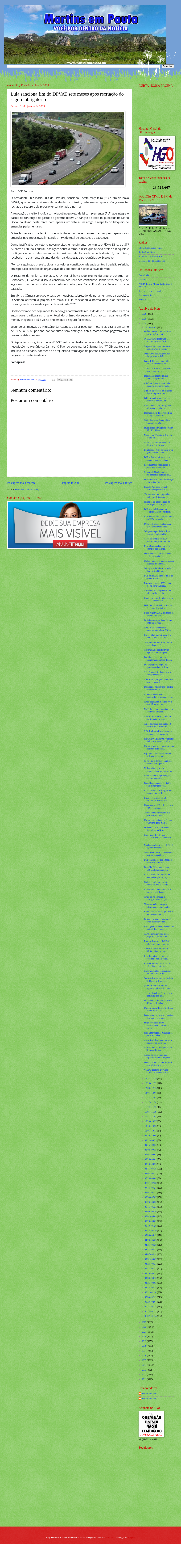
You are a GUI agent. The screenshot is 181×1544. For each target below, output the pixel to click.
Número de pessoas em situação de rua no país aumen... (158, 392)
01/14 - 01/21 (151, 1311)
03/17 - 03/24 (151, 1268)
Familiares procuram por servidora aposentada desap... (158, 658)
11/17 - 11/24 (151, 1102)
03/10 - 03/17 (151, 1273)
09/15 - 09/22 (151, 1145)
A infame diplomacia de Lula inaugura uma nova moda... (157, 384)
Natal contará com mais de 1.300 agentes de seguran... (158, 846)
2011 (144, 1379)
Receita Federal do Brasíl (150, 291)
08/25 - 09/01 (151, 1159)
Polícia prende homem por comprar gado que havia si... (157, 510)
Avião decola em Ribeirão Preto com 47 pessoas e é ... (158, 703)
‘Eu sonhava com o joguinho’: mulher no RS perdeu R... (157, 495)
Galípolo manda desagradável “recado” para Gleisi (157, 421)
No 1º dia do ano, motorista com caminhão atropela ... (158, 710)
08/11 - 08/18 (151, 1169)
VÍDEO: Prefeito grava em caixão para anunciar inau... (157, 1071)
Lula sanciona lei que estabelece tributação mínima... (158, 861)
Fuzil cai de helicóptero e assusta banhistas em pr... (158, 688)
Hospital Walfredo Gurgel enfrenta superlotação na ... (157, 488)
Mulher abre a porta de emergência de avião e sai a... (158, 769)
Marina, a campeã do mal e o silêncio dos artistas (157, 443)
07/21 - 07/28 (151, 1183)
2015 (144, 1360)
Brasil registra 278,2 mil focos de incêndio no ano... (158, 614)
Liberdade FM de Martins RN (152, 261)
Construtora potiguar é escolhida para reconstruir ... (158, 680)
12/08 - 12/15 (151, 1088)
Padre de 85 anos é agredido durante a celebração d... (156, 362)
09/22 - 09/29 (151, 1140)
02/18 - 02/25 (151, 1287)
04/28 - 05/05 (151, 1240)
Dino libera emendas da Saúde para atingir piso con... (157, 784)
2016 (144, 1355)
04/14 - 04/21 (151, 1249)
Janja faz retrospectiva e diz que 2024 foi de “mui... (158, 621)
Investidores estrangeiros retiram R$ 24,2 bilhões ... (158, 429)
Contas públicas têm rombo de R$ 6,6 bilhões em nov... (157, 950)
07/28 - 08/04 (151, 1178)
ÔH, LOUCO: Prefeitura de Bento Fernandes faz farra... (157, 340)
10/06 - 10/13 (151, 1131)
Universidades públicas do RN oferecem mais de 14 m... (157, 636)
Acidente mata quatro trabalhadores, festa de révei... (158, 695)
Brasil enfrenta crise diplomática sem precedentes (158, 913)
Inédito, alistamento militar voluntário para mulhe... (156, 377)
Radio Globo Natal (147, 252)
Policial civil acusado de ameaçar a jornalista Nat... (158, 481)
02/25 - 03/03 (151, 1283)
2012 (144, 1374)
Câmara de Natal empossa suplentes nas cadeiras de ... (157, 473)
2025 (144, 319)
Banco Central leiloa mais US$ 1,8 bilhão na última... (157, 965)
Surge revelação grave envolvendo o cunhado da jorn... (156, 1025)
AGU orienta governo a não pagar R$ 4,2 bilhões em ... (157, 935)
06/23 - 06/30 (151, 1202)
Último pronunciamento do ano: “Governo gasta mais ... (158, 821)
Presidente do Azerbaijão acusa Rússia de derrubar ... (158, 1002)
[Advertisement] (159, 1501)
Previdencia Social (147, 295)
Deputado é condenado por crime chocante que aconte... (158, 1016)
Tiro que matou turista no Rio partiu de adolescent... (157, 814)
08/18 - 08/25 (151, 1164)
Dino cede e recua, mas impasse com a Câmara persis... (158, 1063)
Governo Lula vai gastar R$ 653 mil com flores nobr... (158, 592)
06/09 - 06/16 (151, 1211)
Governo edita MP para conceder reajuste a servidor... (158, 853)
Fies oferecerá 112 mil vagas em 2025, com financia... (158, 806)
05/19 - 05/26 (151, 1226)
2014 (144, 1365)
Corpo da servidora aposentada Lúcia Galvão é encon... (157, 347)
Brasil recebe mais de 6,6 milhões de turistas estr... (156, 799)
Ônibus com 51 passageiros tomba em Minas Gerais (156, 883)
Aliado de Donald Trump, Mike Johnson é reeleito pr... (158, 406)
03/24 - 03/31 (151, 1264)
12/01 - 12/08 (151, 1093)
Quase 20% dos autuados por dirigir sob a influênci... (157, 355)
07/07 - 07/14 (151, 1192)
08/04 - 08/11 (151, 1173)
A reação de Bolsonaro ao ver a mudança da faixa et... (158, 1041)
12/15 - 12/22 (151, 1083)
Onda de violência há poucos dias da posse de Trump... (159, 562)
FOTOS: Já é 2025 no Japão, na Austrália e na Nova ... (158, 829)
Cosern (142, 279)
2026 (144, 314)
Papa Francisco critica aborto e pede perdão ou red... (157, 754)
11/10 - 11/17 (151, 1107)
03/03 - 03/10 (151, 1278)
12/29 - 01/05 (151, 327)
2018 (144, 1346)
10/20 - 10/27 (151, 1121)
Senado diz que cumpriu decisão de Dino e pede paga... (158, 979)
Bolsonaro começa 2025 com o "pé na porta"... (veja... (157, 584)
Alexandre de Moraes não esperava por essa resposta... (157, 1056)
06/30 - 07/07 (151, 1197)
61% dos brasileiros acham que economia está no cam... (158, 732)
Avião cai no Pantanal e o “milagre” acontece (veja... (157, 898)
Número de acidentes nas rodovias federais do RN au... (158, 629)
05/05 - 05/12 (151, 1235)
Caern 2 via (144, 275)
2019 (144, 1341)
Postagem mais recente (21, 482)
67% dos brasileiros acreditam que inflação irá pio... (157, 717)
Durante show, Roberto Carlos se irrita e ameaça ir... (158, 1009)
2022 (144, 1327)
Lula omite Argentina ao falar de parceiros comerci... (158, 577)
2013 (144, 1370)
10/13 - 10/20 (151, 1126)
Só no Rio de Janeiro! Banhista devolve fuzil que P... (157, 762)
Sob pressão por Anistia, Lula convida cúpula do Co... (157, 532)
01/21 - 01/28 (151, 1306)
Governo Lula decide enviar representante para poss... (156, 651)
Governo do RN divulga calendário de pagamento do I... (157, 837)
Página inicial (70, 482)
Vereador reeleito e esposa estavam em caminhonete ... (157, 905)
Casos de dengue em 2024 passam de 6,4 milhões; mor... (158, 540)
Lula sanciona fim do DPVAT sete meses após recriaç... (157, 876)
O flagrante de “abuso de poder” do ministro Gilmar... (158, 569)
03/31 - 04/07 (151, 1259)
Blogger (131, 1537)
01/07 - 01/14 (151, 1316)
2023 (144, 1322)
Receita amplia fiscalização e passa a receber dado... (157, 466)
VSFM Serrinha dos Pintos (150, 248)
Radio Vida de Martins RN (150, 256)
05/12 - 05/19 (151, 1230)
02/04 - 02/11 (151, 1297)
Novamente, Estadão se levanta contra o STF (158, 436)
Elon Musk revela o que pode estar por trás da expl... (157, 547)
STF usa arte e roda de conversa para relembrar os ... (158, 369)
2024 (144, 323)
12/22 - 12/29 (151, 1078)
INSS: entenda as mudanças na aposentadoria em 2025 (157, 525)
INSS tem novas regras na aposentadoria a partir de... (157, 666)
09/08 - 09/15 (151, 1150)
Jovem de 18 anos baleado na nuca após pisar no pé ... (157, 503)
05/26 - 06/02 (151, 1221)
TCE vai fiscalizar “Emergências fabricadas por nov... (158, 994)
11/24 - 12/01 (151, 1097)
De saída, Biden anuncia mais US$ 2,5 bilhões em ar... (157, 868)
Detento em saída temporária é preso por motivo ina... (157, 920)
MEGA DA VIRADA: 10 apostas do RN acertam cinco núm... (158, 740)
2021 (144, 1332)
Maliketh (109, 1537)
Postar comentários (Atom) (27, 489)
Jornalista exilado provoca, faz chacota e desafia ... (157, 777)
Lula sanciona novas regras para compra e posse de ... (158, 792)
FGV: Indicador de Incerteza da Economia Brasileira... (158, 606)
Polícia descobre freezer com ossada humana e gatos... (157, 458)
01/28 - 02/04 (151, 1302)
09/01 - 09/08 (151, 1154)
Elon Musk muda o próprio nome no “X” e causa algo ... (158, 518)
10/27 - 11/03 (151, 1116)
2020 (144, 1336)
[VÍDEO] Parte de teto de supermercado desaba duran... (158, 987)
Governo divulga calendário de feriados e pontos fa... (157, 972)
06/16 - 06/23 (151, 1207)
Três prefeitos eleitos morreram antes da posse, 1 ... (158, 643)
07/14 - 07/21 (151, 1188)
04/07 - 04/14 (151, 1254)
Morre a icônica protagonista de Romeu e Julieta (158, 1049)
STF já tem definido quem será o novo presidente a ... (158, 673)
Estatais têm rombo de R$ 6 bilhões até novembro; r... (156, 942)
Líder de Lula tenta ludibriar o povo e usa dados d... (157, 890)
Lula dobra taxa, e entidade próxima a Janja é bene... (156, 957)
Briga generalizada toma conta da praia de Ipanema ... (159, 927)
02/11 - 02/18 (151, 1292)
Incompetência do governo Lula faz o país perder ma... (158, 414)
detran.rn (142, 300)
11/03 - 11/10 (151, 1112)
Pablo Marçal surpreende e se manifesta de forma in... (157, 399)
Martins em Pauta (149, 1393)
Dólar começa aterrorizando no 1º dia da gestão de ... (157, 555)
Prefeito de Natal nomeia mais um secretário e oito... (157, 332)
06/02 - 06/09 (151, 1216)
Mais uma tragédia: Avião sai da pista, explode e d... (158, 1034)
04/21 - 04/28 (151, 1245)
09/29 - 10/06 (151, 1135)
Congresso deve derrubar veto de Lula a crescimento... (158, 599)
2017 (144, 1351)
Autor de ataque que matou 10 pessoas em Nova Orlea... (157, 725)
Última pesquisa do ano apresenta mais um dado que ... (159, 747)
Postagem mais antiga (118, 482)
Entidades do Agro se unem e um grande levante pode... (158, 451)
